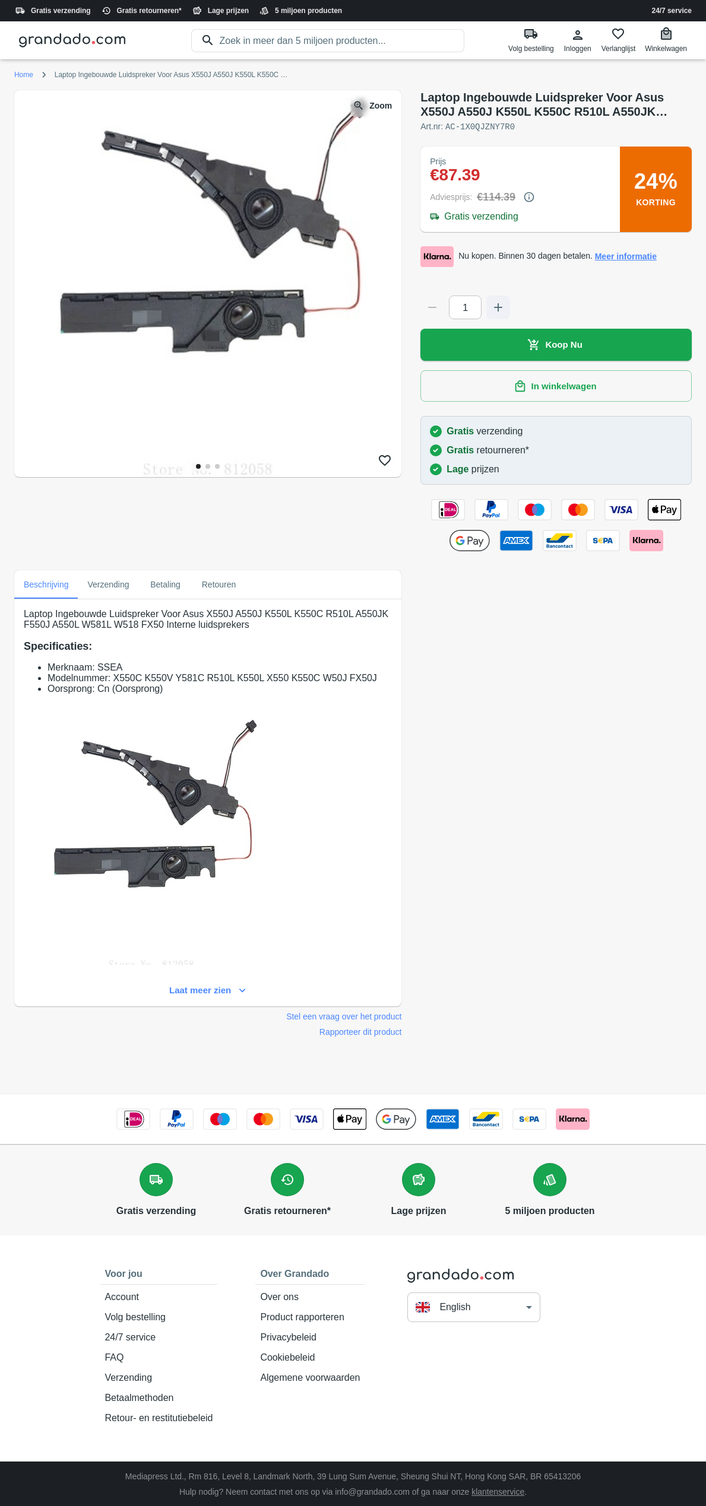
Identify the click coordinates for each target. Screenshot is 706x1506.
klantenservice (497, 1491)
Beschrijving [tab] (46, 584)
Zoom (373, 106)
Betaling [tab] (165, 584)
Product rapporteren (310, 1317)
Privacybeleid (310, 1337)
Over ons (310, 1296)
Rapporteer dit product (360, 1031)
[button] (473, 1306)
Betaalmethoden (159, 1397)
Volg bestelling (159, 1317)
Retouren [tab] (219, 584)
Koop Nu (556, 344)
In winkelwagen (556, 385)
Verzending (159, 1377)
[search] (342, 40)
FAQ (159, 1357)
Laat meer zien (207, 990)
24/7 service (672, 11)
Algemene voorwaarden (310, 1377)
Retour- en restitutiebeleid (159, 1417)
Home (23, 75)
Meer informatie (626, 256)
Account (159, 1296)
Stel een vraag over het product (343, 1016)
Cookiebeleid (310, 1357)
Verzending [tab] (108, 584)
